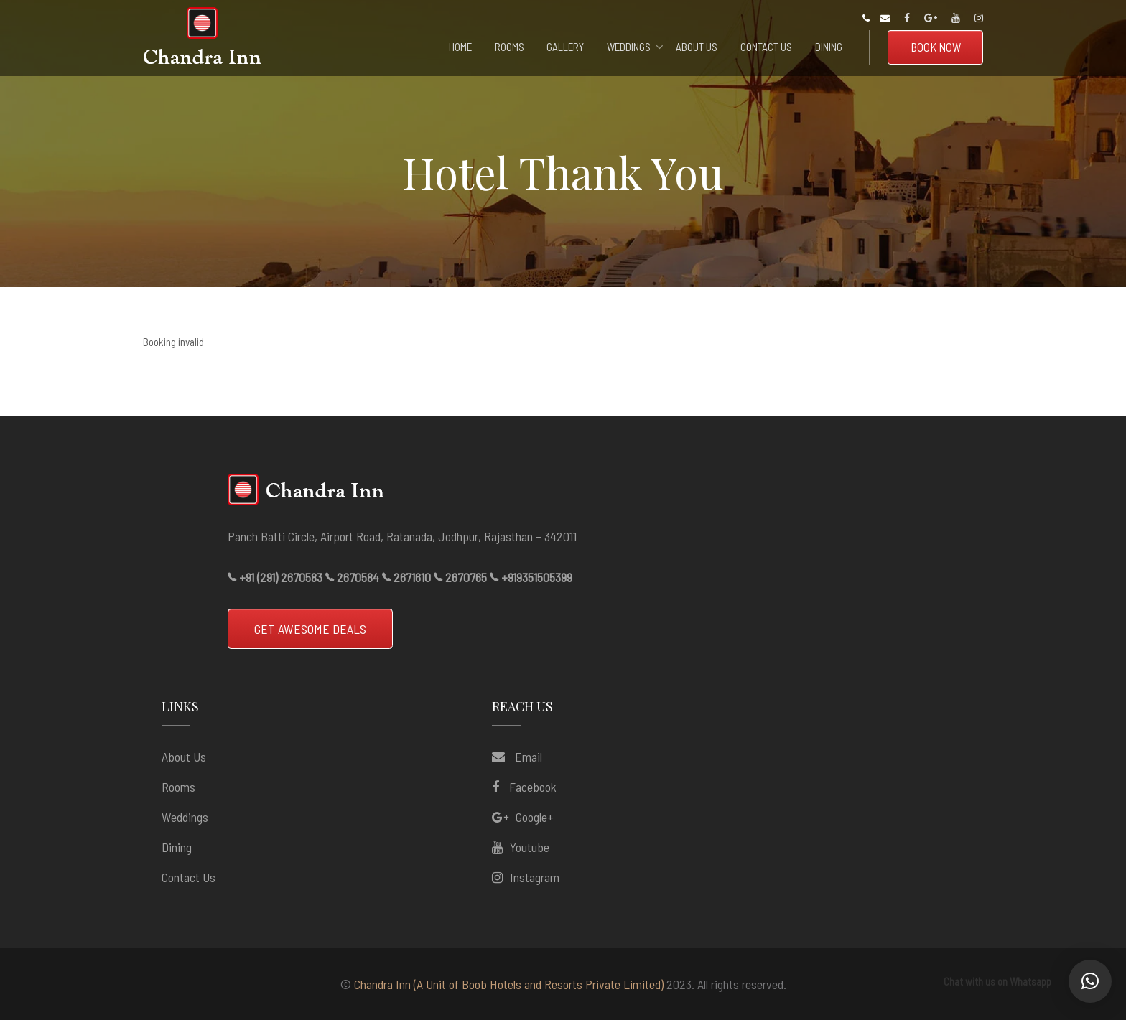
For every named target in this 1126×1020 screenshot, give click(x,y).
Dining (177, 847)
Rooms (178, 787)
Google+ (535, 817)
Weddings (185, 817)
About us (184, 756)
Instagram (534, 877)
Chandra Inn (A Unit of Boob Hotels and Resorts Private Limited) (509, 984)
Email (527, 756)
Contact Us (188, 877)
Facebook (533, 787)
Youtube (529, 847)
